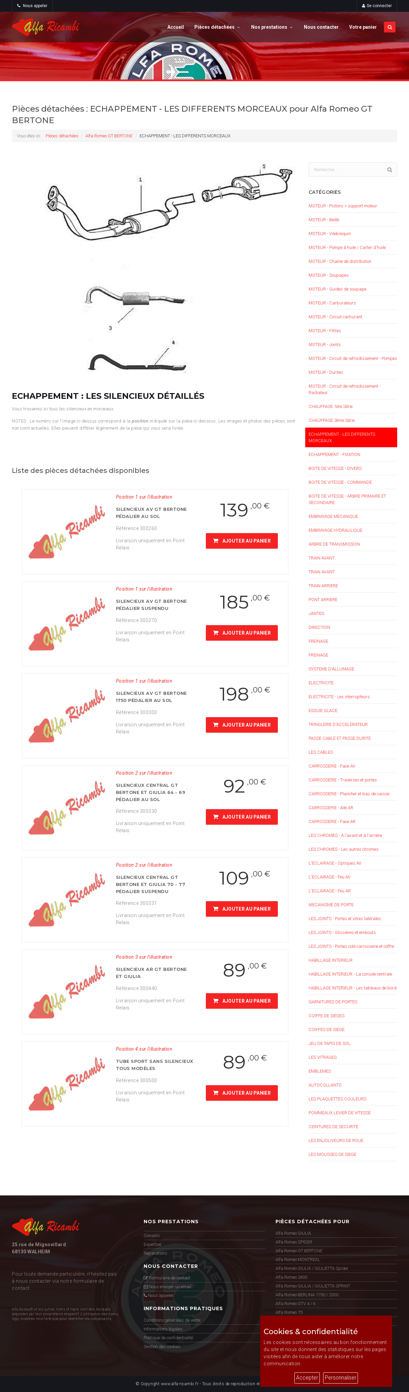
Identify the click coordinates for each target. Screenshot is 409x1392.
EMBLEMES (320, 1071)
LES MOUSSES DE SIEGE (332, 1154)
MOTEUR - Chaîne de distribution (340, 261)
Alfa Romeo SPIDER (293, 1242)
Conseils (152, 1235)
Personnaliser (340, 1378)
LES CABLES (321, 752)
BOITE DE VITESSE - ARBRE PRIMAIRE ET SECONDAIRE (347, 499)
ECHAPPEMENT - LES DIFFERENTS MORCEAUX (342, 437)
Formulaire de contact (167, 1277)
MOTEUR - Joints (325, 344)
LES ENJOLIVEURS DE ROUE (336, 1140)
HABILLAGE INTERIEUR (331, 960)
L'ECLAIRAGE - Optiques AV (335, 863)
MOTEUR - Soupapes (329, 275)
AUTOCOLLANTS (325, 1085)
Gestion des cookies (162, 1346)
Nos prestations (272, 27)
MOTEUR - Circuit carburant (335, 316)
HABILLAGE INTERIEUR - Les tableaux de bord (352, 987)
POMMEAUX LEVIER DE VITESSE (340, 1112)
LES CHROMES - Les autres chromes (344, 849)
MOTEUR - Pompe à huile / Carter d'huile (347, 247)
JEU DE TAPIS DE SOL (330, 1043)
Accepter (307, 1378)
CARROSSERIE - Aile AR (331, 807)
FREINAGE (318, 641)
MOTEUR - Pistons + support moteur (343, 205)
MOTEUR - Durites (326, 372)
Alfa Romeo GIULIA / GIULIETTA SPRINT (312, 1285)
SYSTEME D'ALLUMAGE (331, 668)
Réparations (155, 1253)
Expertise (152, 1244)
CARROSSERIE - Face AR (332, 821)
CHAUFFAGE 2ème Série (332, 420)
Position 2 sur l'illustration (144, 773)
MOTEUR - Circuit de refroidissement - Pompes (353, 358)
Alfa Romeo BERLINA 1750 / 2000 (306, 1294)
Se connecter (379, 5)
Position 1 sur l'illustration (144, 497)
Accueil (175, 27)
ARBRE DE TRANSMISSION (334, 544)
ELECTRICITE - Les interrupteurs (339, 696)
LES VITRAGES (323, 1057)
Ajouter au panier (242, 541)
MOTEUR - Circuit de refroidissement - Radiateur (345, 389)
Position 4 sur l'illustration (144, 1049)
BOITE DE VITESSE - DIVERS (335, 468)
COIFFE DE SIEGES (326, 1015)
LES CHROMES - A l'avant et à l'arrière (345, 835)
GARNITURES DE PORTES (333, 1001)
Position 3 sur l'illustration (144, 957)
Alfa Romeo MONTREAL (297, 1259)
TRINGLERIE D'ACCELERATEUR (338, 724)
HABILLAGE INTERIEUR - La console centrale (350, 974)
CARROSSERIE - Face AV (332, 766)
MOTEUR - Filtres (325, 330)
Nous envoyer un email (167, 1286)
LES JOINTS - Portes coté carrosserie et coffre (351, 946)
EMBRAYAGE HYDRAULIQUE (335, 530)
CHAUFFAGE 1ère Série (331, 406)
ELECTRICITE (321, 682)
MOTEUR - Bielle (324, 219)
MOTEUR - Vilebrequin (330, 233)
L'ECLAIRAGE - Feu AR (330, 890)
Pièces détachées (217, 27)
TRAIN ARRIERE (323, 585)
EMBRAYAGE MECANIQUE (333, 516)
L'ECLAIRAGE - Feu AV (330, 877)
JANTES (316, 613)
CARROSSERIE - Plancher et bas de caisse (349, 793)
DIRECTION (319, 627)
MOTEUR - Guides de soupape (337, 289)
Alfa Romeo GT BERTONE (109, 135)
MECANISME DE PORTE (331, 904)
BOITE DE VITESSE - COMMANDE (340, 482)
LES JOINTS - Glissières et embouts (342, 932)
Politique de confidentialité (168, 1337)
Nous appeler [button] (32, 5)
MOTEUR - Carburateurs (332, 302)
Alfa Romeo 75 (289, 1312)
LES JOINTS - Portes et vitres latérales (345, 918)
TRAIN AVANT (322, 558)
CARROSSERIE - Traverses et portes (343, 779)
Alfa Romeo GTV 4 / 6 (295, 1303)
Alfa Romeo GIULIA (293, 1233)
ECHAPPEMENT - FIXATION (334, 454)
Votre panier (363, 27)
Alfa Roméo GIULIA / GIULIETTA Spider (311, 1268)
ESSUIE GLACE (323, 710)
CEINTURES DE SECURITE (333, 1126)
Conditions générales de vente (172, 1320)
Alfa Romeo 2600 (291, 1277)
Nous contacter (321, 27)
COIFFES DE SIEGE (326, 1029)
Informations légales (163, 1328)
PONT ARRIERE (323, 599)
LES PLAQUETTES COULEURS (337, 1098)
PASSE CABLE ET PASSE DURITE (340, 738)
